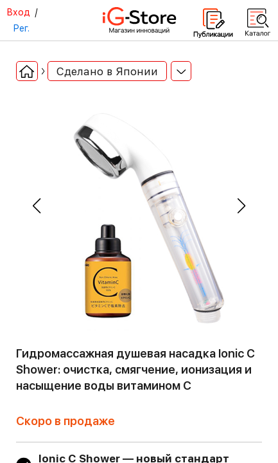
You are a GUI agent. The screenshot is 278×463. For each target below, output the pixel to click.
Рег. (21, 28)
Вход (18, 12)
